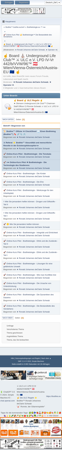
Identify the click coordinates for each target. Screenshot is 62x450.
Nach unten (8, 119)
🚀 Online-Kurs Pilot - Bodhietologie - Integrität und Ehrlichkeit (30, 232)
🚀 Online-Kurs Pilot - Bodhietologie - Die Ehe (23, 182)
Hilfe (12, 358)
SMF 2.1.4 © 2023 (24, 361)
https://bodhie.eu (53, 396)
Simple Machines (38, 361)
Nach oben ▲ (46, 358)
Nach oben (8, 318)
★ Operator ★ (51, 50)
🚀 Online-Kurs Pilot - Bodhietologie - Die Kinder (24, 173)
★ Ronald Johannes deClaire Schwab (30, 50)
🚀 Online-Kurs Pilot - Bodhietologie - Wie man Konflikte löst (29, 275)
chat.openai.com (7, 401)
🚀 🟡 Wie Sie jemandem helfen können (21, 224)
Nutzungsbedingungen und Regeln (28, 358)
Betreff (6, 126)
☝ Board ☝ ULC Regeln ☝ (28, 100)
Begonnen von (18, 126)
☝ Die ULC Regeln (26, 398)
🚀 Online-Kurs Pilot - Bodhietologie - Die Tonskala (27, 154)
